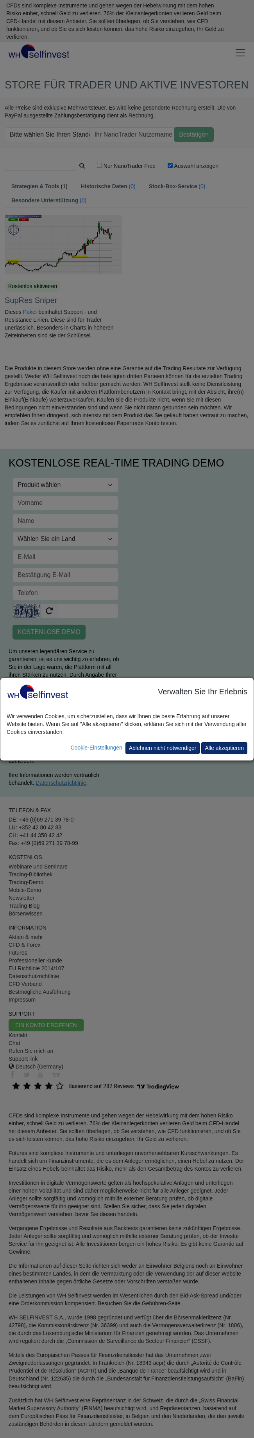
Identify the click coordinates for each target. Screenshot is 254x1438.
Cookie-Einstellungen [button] (96, 747)
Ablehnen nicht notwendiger (163, 748)
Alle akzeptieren (224, 748)
